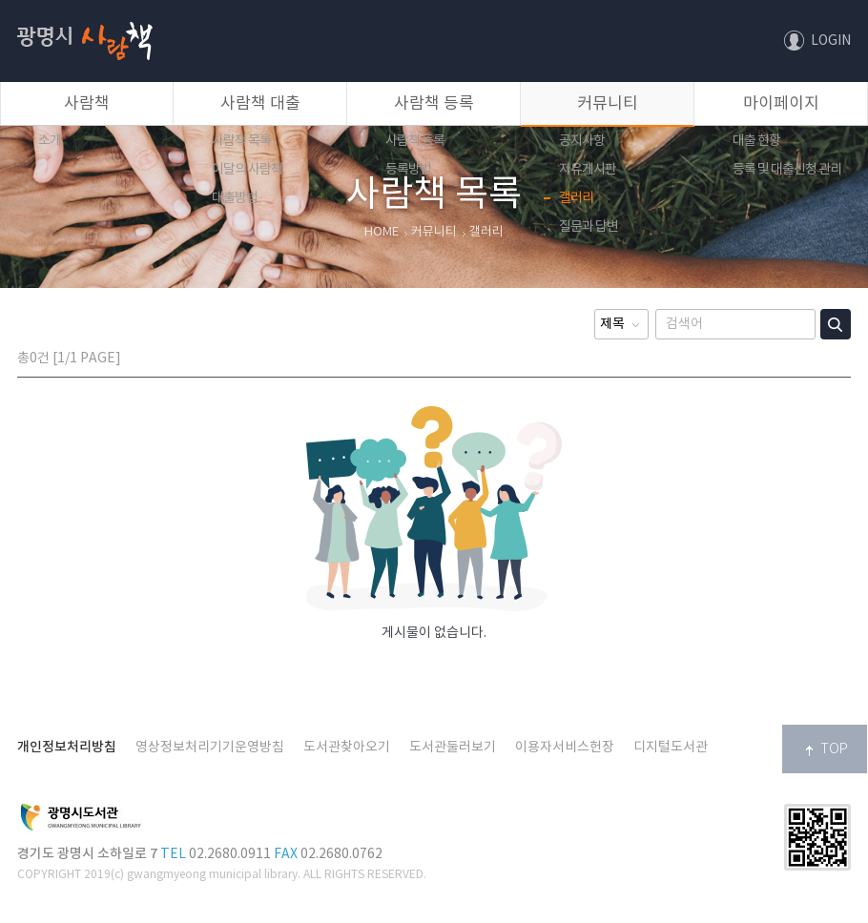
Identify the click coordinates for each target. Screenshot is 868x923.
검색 (835, 324)
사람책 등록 (434, 103)
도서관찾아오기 (346, 747)
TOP (834, 749)
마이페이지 (781, 103)
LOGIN (831, 41)
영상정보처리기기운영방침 (209, 747)
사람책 (85, 7)
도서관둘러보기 (452, 747)
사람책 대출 (260, 103)
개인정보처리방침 (66, 747)
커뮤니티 (607, 103)
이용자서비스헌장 (564, 747)
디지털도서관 (670, 747)
